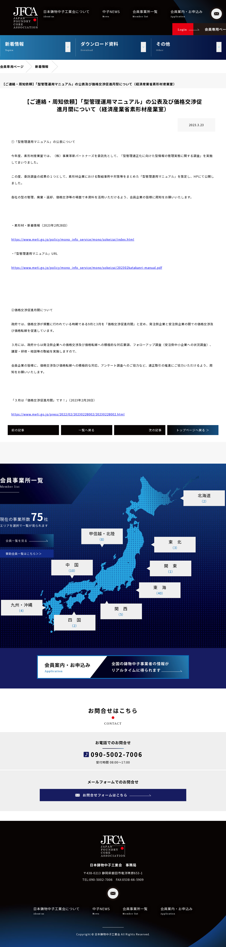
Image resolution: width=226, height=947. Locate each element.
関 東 (170, 569)
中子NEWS (111, 13)
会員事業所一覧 (145, 13)
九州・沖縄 (21, 608)
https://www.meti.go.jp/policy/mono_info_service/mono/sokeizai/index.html (72, 239)
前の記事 (17, 430)
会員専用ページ (12, 66)
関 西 (121, 611)
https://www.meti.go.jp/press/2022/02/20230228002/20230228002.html (68, 414)
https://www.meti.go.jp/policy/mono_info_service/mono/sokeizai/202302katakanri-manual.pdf (86, 267)
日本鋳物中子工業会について (66, 13)
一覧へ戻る (87, 430)
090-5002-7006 (116, 754)
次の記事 (155, 430)
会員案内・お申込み (186, 13)
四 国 (74, 623)
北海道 (204, 498)
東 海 (159, 590)
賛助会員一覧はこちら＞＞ (24, 554)
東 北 (175, 545)
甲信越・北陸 (102, 536)
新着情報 (42, 66)
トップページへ (192, 430)
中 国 (72, 568)
